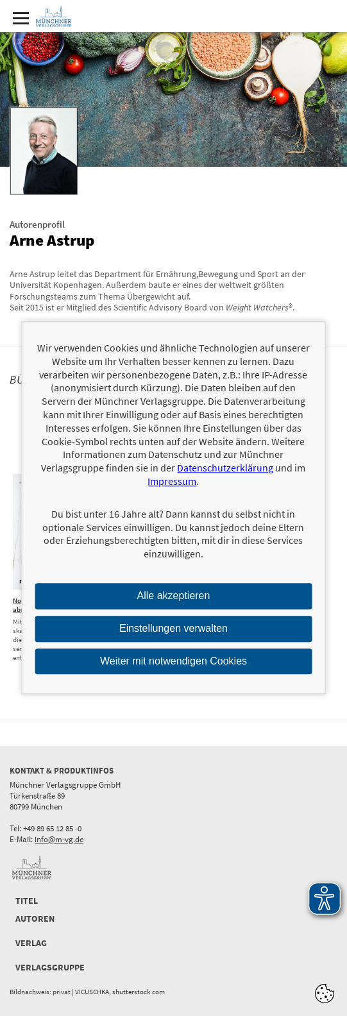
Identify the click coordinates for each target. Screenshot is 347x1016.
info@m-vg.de (59, 839)
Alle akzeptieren (173, 595)
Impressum (172, 481)
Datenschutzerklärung (225, 468)
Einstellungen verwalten (173, 628)
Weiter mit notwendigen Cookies (173, 661)
